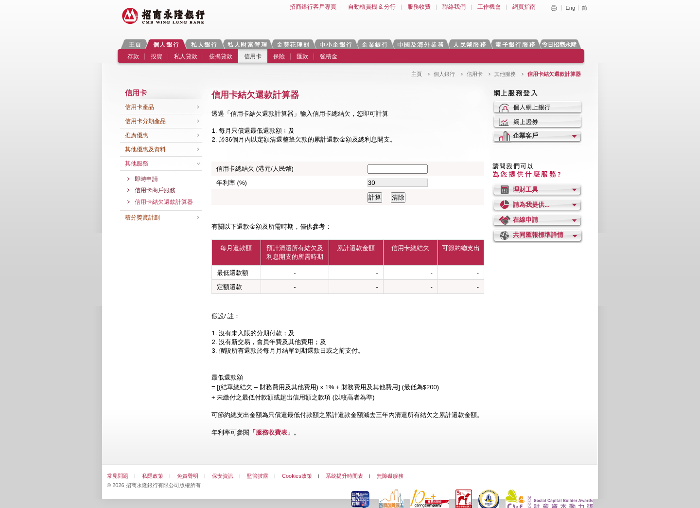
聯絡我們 (454, 6)
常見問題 (117, 476)
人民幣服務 (469, 44)
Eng (570, 8)
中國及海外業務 (420, 44)
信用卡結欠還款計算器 (164, 202)
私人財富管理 (247, 44)
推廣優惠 (136, 135)
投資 (156, 56)
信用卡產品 (139, 107)
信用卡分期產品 (145, 121)
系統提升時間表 (344, 476)
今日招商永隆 (561, 44)
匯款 (302, 56)
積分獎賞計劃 (142, 217)
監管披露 (257, 476)
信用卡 (253, 56)
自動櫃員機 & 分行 (372, 6)
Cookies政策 (297, 476)
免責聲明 (187, 476)
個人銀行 (166, 44)
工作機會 (489, 6)
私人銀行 (203, 44)
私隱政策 (152, 476)
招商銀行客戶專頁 (313, 6)
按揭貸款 (220, 56)
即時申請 (146, 179)
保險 (279, 56)
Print (554, 8)
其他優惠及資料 (145, 149)
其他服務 (505, 74)
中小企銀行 (335, 44)
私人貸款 (185, 56)
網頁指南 (524, 6)
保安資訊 (222, 476)
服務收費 (419, 6)
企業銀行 (374, 44)
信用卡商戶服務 (155, 190)
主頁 (135, 44)
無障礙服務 (390, 476)
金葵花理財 (292, 44)
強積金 (328, 56)
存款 (133, 56)
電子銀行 (515, 44)
